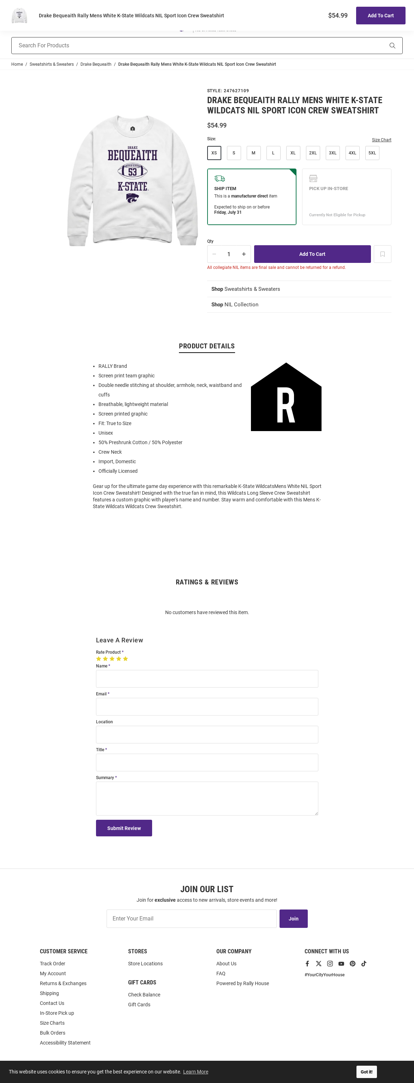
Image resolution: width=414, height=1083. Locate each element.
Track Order (52, 963)
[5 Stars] (126, 659)
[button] (328, 26)
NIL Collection (235, 305)
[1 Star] (99, 659)
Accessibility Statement (65, 1043)
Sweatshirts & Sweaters (247, 289)
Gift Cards (139, 1004)
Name (101, 667)
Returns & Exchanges (63, 983)
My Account (53, 973)
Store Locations (145, 963)
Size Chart (381, 139)
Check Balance (144, 994)
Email (101, 695)
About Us (226, 963)
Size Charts (52, 1023)
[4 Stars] (119, 659)
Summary (105, 778)
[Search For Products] (188, 45)
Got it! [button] (367, 1072)
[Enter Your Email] (192, 919)
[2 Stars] (106, 659)
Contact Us (52, 1003)
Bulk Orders (52, 1033)
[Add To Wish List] (382, 254)
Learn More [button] (196, 1072)
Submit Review (124, 829)
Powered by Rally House (242, 983)
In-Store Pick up (57, 1013)
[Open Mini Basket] (398, 26)
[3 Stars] (112, 659)
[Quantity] (229, 254)
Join (294, 919)
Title (100, 750)
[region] (207, 436)
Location (104, 722)
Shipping (49, 993)
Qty (210, 241)
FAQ (221, 973)
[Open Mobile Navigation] (15, 26)
